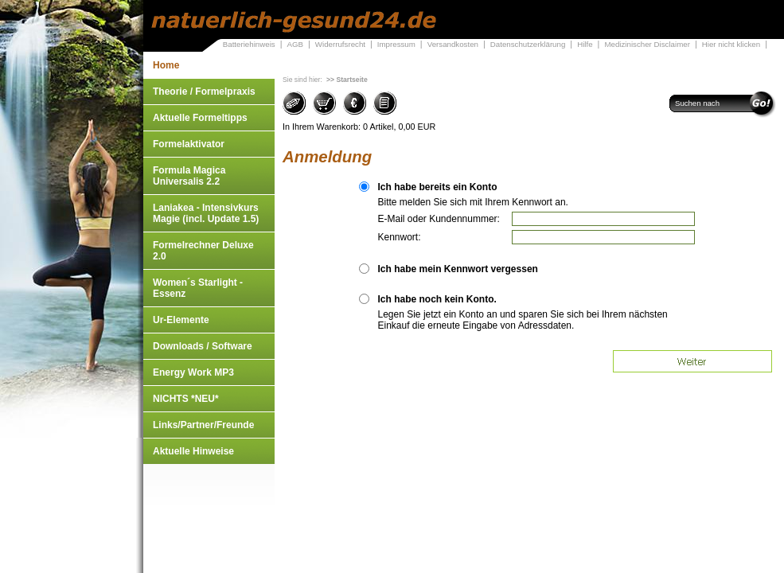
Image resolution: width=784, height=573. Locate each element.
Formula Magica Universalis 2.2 (189, 176)
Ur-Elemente (181, 319)
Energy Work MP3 (193, 372)
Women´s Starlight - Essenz (198, 288)
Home (166, 65)
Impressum (396, 44)
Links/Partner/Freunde (203, 425)
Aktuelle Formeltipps (200, 117)
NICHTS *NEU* (186, 398)
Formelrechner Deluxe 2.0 (203, 251)
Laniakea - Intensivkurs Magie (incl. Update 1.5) (206, 213)
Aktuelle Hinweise (193, 451)
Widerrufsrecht (340, 44)
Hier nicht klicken (731, 44)
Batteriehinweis (249, 44)
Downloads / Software (202, 346)
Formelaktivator (188, 144)
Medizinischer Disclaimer (646, 44)
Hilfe (584, 44)
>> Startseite (347, 80)
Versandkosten (452, 44)
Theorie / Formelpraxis (204, 91)
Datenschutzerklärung (528, 44)
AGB (295, 44)
